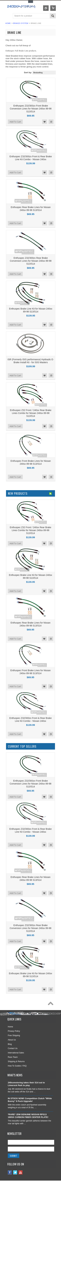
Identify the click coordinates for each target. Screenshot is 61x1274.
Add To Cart (15, 121)
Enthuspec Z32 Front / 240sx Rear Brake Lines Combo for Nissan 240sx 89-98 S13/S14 (30, 413)
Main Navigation (8, 16)
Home (8, 23)
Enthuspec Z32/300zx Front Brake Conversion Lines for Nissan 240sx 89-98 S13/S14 (30, 108)
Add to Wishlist (44, 121)
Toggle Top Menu (30, 1)
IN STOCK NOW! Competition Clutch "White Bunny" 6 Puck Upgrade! (30, 1099)
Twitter (15, 1172)
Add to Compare (51, 121)
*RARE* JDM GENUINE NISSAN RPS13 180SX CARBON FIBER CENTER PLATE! (28, 1115)
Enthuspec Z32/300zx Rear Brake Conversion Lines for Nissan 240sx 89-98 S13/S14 (30, 261)
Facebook (10, 1172)
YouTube (21, 1172)
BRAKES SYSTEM (20, 23)
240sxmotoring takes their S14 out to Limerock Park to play (26, 1084)
